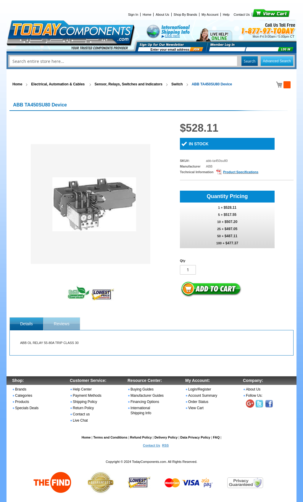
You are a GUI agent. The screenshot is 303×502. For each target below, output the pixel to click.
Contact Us (242, 14)
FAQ (216, 437)
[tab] (26, 323)
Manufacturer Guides (147, 395)
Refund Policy (141, 437)
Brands (20, 389)
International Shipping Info (140, 410)
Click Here (172, 36)
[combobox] (151, 61)
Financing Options (144, 402)
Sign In (133, 14)
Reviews (62, 323)
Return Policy (83, 408)
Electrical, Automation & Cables (58, 84)
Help (226, 14)
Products (22, 402)
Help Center (82, 389)
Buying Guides (142, 389)
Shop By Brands (185, 14)
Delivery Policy (166, 437)
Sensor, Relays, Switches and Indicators (128, 84)
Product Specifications (240, 172)
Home (147, 14)
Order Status (198, 402)
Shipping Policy (85, 402)
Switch (177, 84)
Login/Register (199, 389)
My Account (210, 14)
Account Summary (202, 395)
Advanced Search (277, 61)
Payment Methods (87, 395)
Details (26, 323)
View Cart (261, 14)
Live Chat (80, 420)
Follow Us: (254, 395)
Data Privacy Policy (195, 437)
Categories (23, 395)
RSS (165, 445)
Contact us (81, 414)
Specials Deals (26, 408)
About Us (162, 14)
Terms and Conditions (110, 437)
